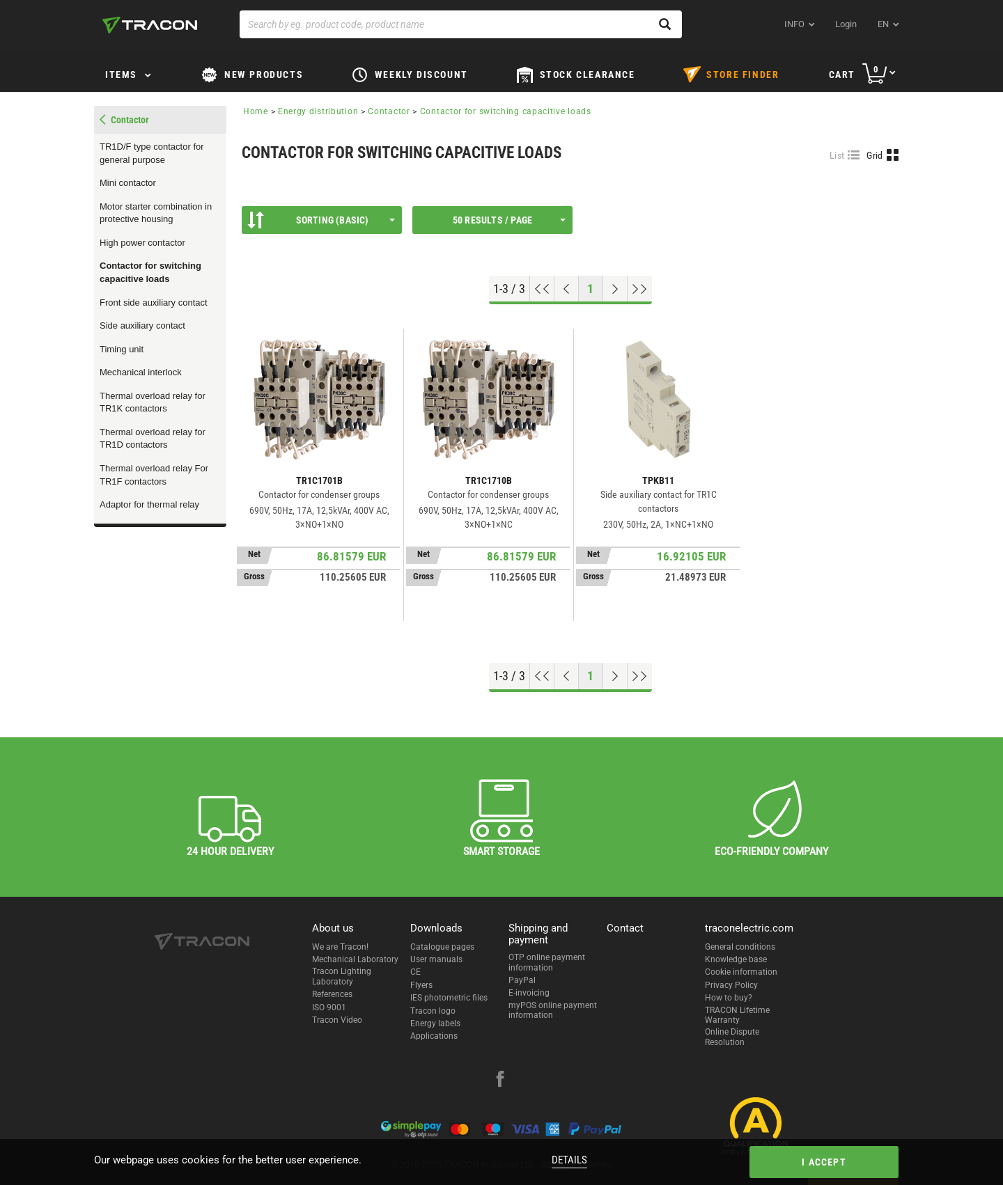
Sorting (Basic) (321, 220)
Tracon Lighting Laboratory (341, 976)
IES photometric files (449, 998)
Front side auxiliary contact (154, 302)
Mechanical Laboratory (355, 959)
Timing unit (121, 349)
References (332, 994)
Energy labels (435, 1023)
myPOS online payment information (552, 1010)
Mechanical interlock (141, 372)
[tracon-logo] (149, 25)
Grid (874, 155)
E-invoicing (529, 993)
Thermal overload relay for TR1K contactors (152, 402)
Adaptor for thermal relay (149, 504)
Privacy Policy (731, 985)
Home (255, 111)
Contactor (389, 111)
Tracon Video (337, 1020)
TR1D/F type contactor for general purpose (152, 153)
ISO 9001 (329, 1007)
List (837, 155)
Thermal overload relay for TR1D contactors (152, 438)
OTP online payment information (546, 962)
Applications (434, 1036)
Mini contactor (128, 183)
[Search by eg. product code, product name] (461, 24)
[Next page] (615, 289)
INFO (794, 24)
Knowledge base (736, 959)
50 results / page (509, 220)
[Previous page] (566, 289)
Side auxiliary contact (142, 325)
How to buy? (728, 998)
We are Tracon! (340, 947)
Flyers (421, 985)
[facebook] (500, 1080)
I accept (824, 1162)
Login (846, 24)
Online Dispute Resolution (732, 1036)
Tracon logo (433, 1011)
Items (121, 74)
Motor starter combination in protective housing (156, 213)
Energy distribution (318, 111)
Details (569, 1160)
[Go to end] (640, 289)
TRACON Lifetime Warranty (737, 1015)
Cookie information (741, 972)
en (883, 24)
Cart (842, 74)
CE (415, 972)
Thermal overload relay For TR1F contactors (154, 475)
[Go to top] (542, 289)
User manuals (436, 959)
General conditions (740, 947)
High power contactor (142, 242)
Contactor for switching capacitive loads (150, 272)
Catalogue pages (442, 947)
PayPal (522, 980)
